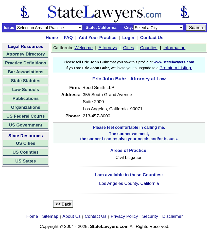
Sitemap (50, 216)
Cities (128, 47)
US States (25, 161)
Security (150, 216)
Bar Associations (26, 71)
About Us (71, 216)
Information (174, 47)
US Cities (25, 143)
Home (52, 37)
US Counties (25, 152)
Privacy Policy (124, 216)
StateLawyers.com (109, 226)
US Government (25, 125)
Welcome (83, 47)
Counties (148, 47)
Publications (25, 98)
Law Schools (25, 89)
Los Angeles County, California (129, 183)
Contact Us (151, 37)
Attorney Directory (25, 54)
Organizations (25, 107)
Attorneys (107, 47)
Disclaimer (172, 216)
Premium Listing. (176, 67)
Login (128, 37)
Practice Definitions (25, 62)
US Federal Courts (25, 116)
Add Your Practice (97, 37)
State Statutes (25, 80)
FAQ (68, 37)
